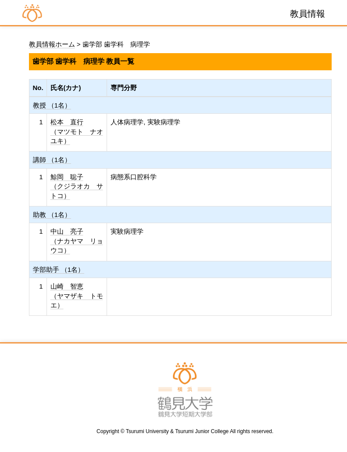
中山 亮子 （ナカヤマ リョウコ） (76, 241)
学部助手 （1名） (59, 269)
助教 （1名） (52, 214)
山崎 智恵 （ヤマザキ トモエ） (76, 295)
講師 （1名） (52, 159)
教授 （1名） (52, 105)
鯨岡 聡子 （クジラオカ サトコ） (76, 186)
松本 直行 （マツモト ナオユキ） (76, 131)
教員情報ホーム (52, 44)
